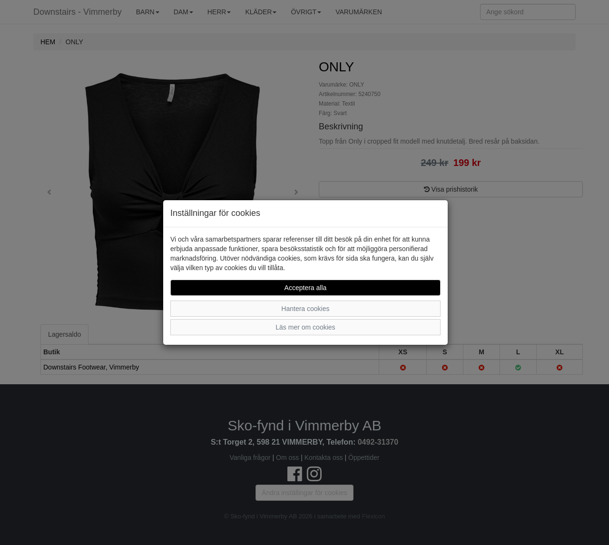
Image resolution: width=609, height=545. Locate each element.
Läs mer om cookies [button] (305, 327)
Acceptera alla (306, 288)
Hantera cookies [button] (305, 308)
